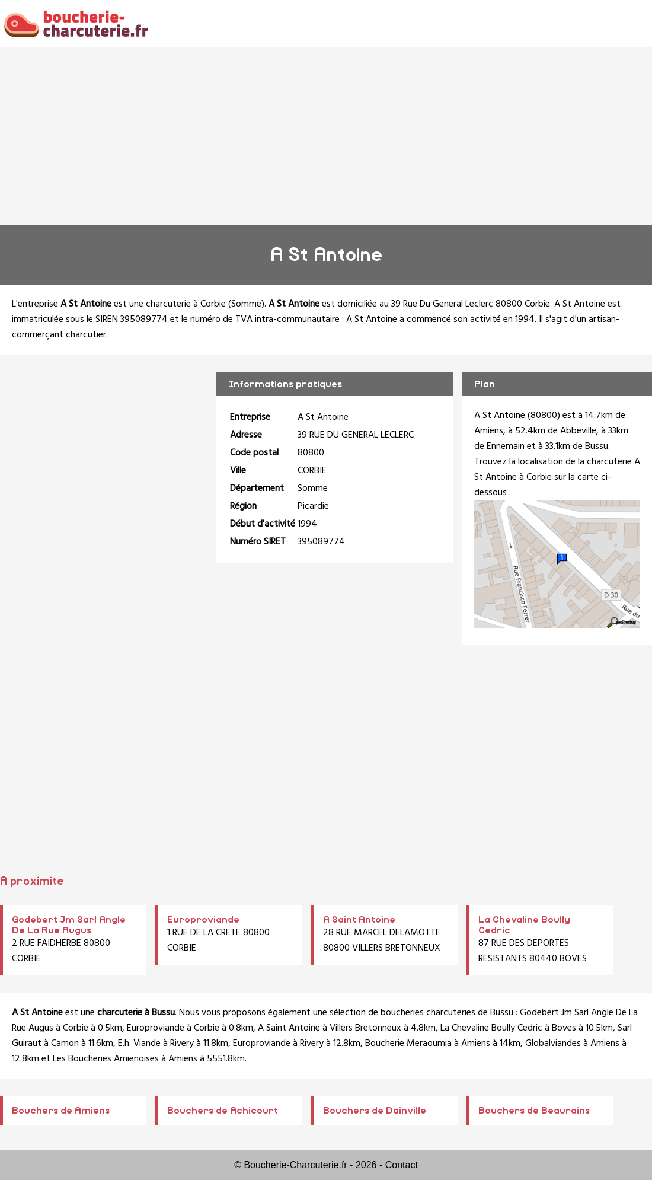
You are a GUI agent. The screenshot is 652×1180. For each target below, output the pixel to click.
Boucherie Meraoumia (408, 1043)
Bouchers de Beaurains (534, 1110)
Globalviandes (553, 1043)
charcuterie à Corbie (186, 304)
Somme (246, 304)
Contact (401, 1165)
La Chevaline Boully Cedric (491, 1028)
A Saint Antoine (359, 919)
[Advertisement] (326, 136)
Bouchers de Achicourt (222, 1110)
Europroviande (203, 919)
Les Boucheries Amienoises (106, 1059)
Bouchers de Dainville (374, 1110)
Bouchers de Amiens (61, 1110)
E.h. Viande (139, 1043)
